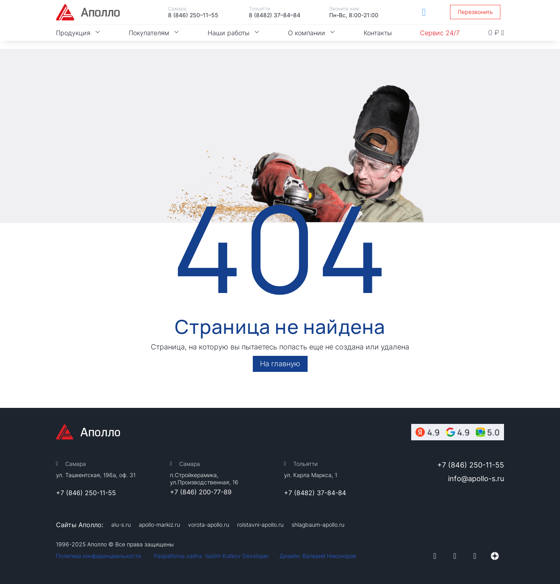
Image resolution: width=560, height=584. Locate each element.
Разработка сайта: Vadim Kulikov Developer (211, 555)
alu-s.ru (121, 524)
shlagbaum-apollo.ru (318, 524)
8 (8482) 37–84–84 (274, 15)
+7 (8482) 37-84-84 (315, 493)
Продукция (78, 33)
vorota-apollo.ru (208, 524)
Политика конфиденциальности (98, 555)
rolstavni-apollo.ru (260, 524)
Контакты (378, 33)
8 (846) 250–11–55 (193, 15)
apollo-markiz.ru (159, 524)
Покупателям (154, 33)
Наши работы (234, 33)
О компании (312, 33)
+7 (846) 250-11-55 (86, 493)
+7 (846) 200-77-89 (201, 492)
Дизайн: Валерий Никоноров (318, 555)
